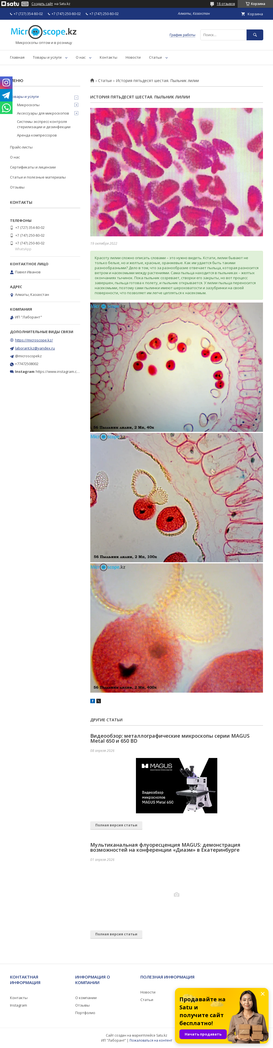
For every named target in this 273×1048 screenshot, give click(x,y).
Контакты (108, 57)
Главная (17, 57)
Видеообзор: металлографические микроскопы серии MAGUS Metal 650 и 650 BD (170, 738)
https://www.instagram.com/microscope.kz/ (72, 371)
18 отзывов (226, 3)
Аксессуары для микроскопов (43, 113)
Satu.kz (161, 1035)
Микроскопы (28, 104)
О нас (81, 57)
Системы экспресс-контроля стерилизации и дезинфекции (43, 124)
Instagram (18, 1005)
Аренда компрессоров (37, 135)
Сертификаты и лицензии (33, 167)
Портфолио (85, 1012)
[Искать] (255, 34)
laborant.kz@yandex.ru (35, 348)
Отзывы (17, 187)
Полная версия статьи (116, 825)
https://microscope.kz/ (34, 340)
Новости (133, 57)
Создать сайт (42, 4)
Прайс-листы (21, 147)
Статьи (155, 57)
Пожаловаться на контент (151, 1040)
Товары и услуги (47, 57)
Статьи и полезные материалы (38, 177)
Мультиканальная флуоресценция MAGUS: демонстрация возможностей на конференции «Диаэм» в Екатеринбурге (165, 847)
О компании (86, 997)
